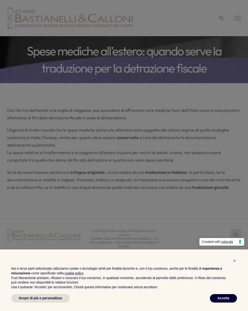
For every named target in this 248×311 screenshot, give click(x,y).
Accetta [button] (223, 298)
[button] (234, 260)
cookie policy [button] (74, 273)
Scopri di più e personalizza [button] (40, 298)
